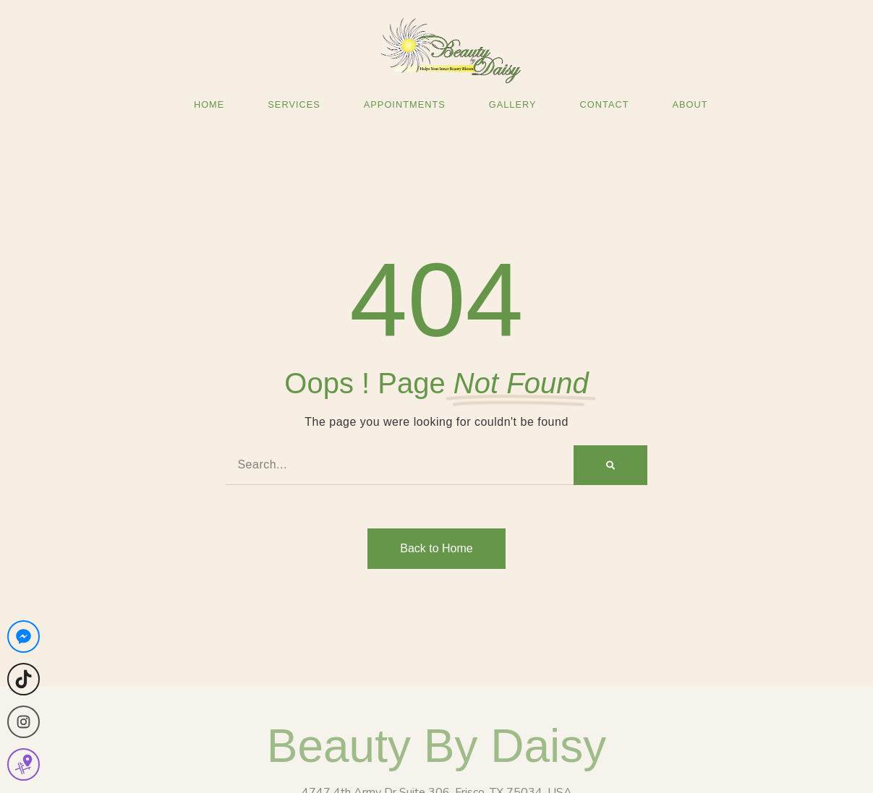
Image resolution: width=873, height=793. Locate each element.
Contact (604, 104)
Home (209, 104)
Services (294, 104)
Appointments (405, 104)
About (689, 104)
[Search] (610, 465)
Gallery (513, 104)
